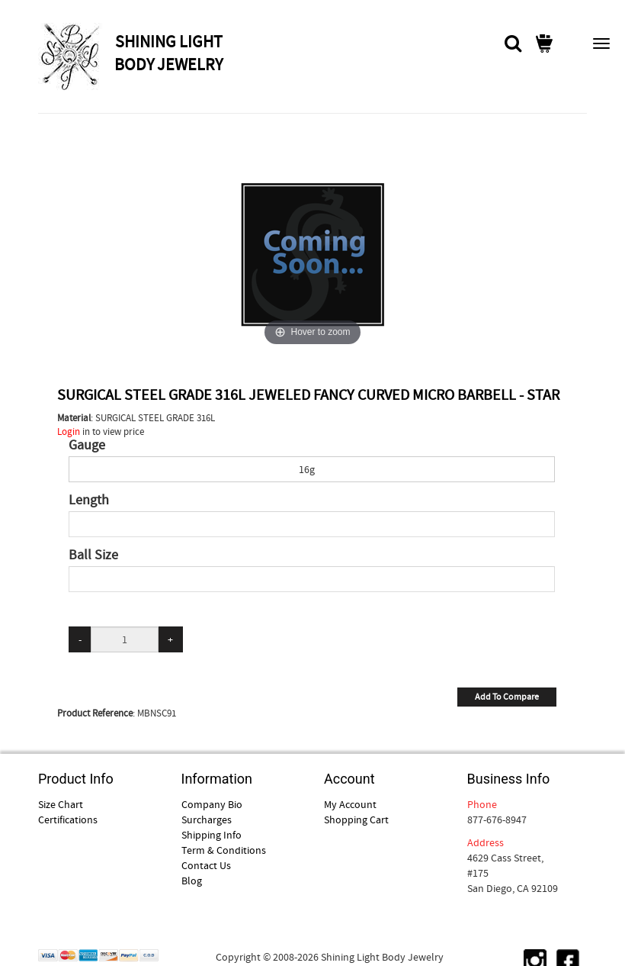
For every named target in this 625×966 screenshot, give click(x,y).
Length (89, 500)
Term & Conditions (223, 850)
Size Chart (60, 804)
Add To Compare (507, 697)
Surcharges (206, 819)
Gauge (87, 445)
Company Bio (211, 804)
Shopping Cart (356, 819)
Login (68, 431)
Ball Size (93, 555)
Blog (191, 880)
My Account (350, 804)
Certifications (68, 819)
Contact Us (206, 865)
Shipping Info (211, 835)
